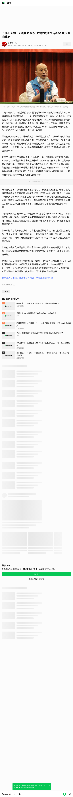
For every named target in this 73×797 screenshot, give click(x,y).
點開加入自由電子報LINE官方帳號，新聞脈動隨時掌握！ (28, 278)
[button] (6, 794)
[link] (15, 794)
